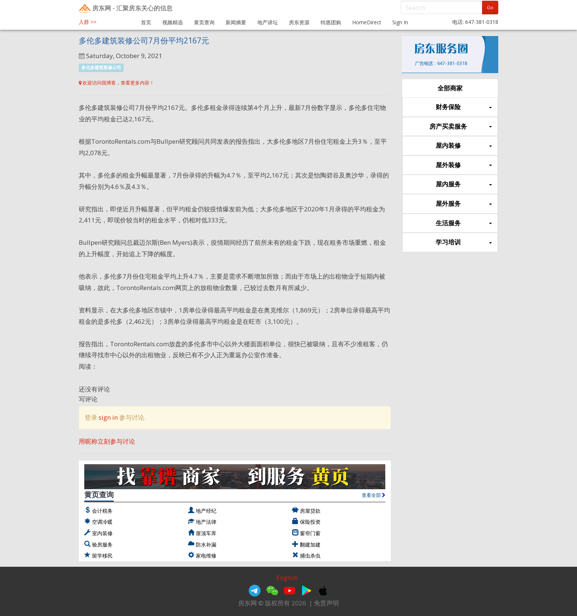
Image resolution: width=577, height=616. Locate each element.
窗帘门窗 (310, 533)
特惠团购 (331, 22)
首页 (146, 22)
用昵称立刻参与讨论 (107, 441)
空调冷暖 (102, 521)
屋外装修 (464, 165)
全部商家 (450, 88)
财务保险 (464, 107)
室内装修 (102, 533)
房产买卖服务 (460, 126)
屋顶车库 (206, 533)
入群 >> (87, 21)
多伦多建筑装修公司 (101, 67)
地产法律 (206, 521)
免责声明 (326, 603)
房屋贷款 (310, 510)
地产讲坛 (267, 22)
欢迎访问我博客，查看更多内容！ (116, 82)
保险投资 (310, 521)
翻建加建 (310, 544)
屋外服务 (464, 203)
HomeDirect (366, 22)
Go (490, 7)
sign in (108, 417)
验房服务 (102, 544)
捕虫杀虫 (310, 555)
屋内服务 (464, 184)
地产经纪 (206, 510)
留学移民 (102, 555)
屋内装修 (464, 145)
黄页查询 (204, 22)
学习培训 (464, 242)
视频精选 (172, 22)
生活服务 (464, 223)
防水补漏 (206, 544)
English (287, 577)
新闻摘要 (236, 22)
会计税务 (102, 510)
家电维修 (206, 555)
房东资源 (299, 22)
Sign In (400, 22)
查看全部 (373, 495)
